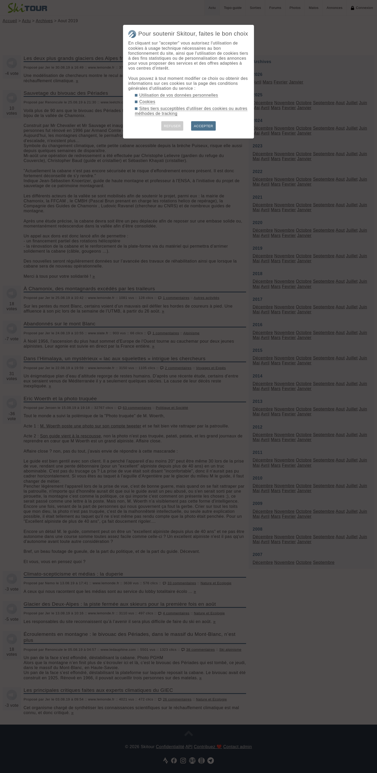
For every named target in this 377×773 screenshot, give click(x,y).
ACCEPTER (203, 126)
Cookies (147, 101)
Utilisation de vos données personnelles (178, 95)
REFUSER (172, 126)
